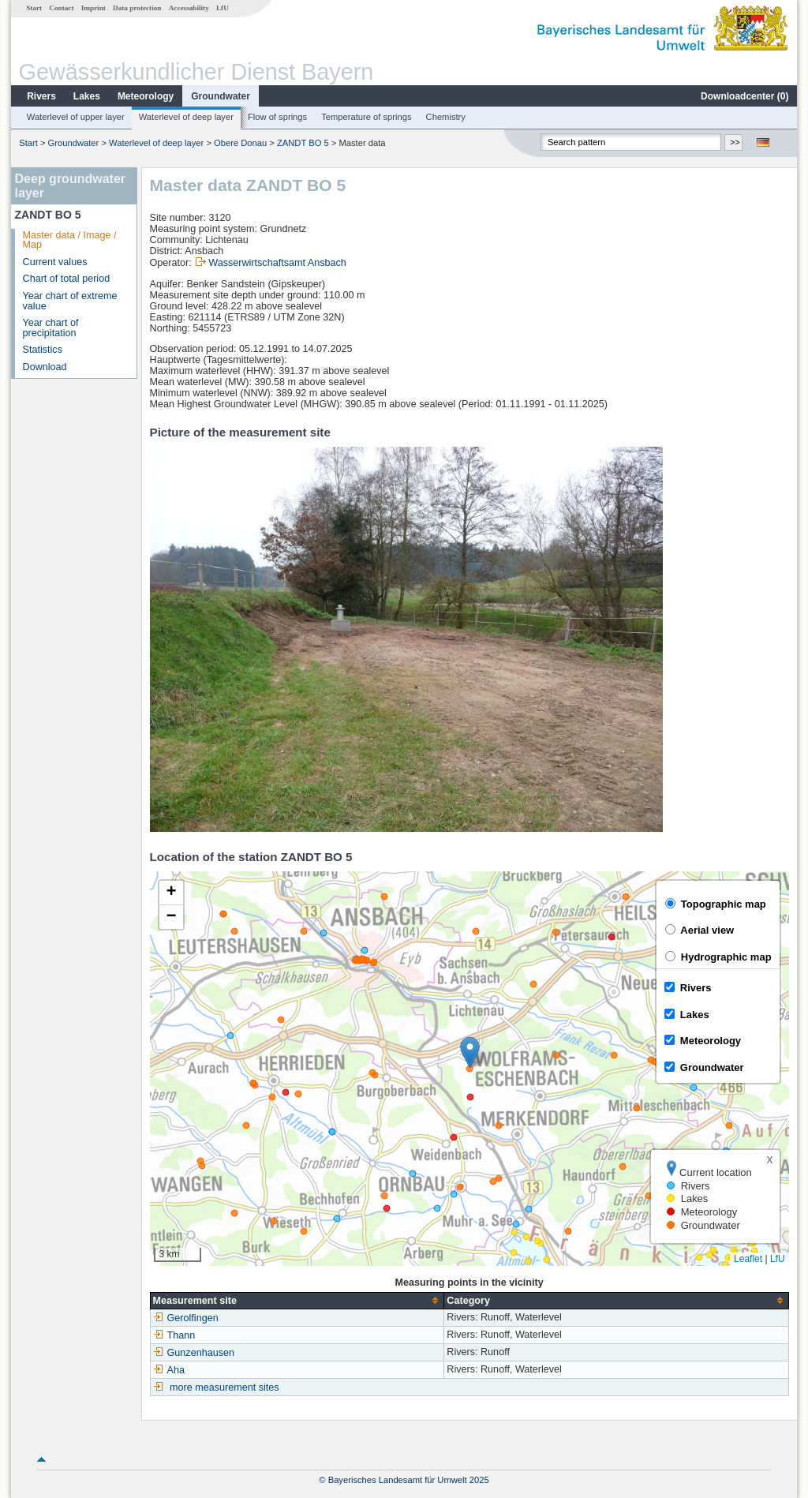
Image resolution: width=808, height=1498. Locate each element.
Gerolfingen (186, 1318)
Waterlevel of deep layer (186, 117)
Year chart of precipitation (51, 328)
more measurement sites (224, 1387)
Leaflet (748, 1258)
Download (45, 367)
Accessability (189, 8)
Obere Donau (240, 143)
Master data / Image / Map (70, 240)
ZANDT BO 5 (303, 143)
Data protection (137, 8)
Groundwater (220, 96)
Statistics (42, 349)
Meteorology (146, 96)
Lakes (86, 96)
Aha (169, 1370)
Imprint (93, 8)
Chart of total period (66, 278)
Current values (55, 262)
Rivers (41, 96)
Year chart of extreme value (70, 301)
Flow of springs (277, 117)
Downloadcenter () (744, 96)
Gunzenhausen (193, 1352)
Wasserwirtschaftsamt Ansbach (277, 262)
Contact (61, 8)
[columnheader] (297, 1300)
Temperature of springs (366, 117)
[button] (470, 1052)
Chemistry (446, 117)
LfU (222, 8)
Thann (174, 1335)
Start (34, 8)
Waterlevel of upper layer (76, 117)
